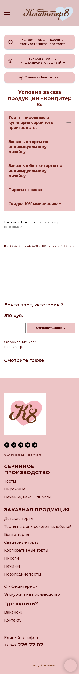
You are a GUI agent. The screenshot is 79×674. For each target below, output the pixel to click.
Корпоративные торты (26, 550)
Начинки (12, 566)
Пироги (11, 558)
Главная (10, 222)
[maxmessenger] (20, 445)
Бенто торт (29, 222)
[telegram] (34, 445)
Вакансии (13, 612)
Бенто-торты (16, 534)
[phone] (13, 445)
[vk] (27, 445)
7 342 (11, 645)
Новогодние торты (22, 574)
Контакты (13, 620)
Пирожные (14, 489)
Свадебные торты (21, 542)
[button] (39, 42)
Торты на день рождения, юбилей (38, 526)
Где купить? (21, 604)
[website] (6, 445)
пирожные (35, 117)
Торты (14, 117)
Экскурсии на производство (32, 594)
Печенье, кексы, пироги (27, 497)
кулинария (19, 122)
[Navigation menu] (7, 13)
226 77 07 (29, 645)
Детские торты (18, 518)
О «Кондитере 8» (20, 586)
